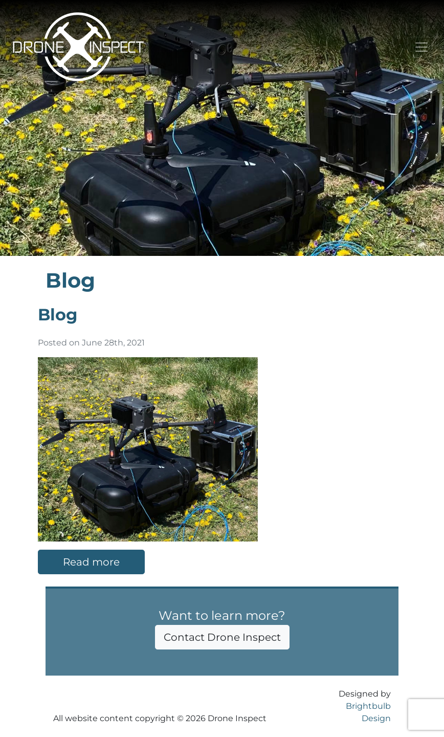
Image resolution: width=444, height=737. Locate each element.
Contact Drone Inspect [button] (222, 637)
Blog (57, 314)
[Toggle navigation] (421, 47)
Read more (91, 562)
